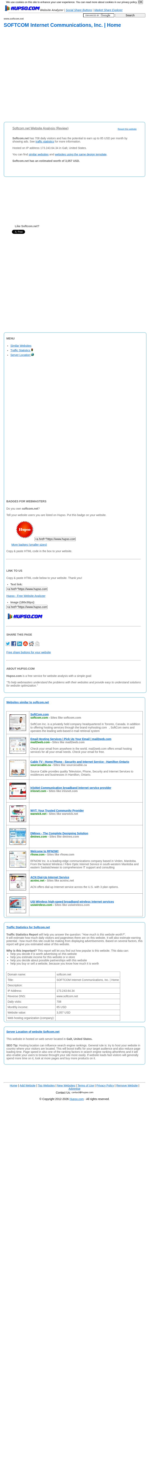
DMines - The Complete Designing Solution (59, 833)
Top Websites (46, 1085)
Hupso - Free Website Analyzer (25, 595)
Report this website (127, 129)
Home (13, 1085)
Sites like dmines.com (64, 836)
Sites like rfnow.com (60, 854)
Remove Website (127, 1085)
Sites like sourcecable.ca (70, 765)
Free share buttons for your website (28, 652)
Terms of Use (85, 1085)
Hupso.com (76, 1099)
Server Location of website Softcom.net (32, 1031)
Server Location (22, 355)
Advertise (74, 1088)
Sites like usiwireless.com (72, 905)
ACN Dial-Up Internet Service (49, 877)
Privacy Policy (105, 1085)
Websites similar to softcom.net (27, 702)
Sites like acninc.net (60, 880)
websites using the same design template (81, 154)
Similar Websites (20, 345)
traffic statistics (45, 141)
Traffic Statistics (21, 350)
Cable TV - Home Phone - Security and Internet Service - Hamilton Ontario (79, 761)
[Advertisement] (42, 75)
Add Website (28, 1085)
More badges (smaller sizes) (29, 544)
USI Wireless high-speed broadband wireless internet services (72, 901)
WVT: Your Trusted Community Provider (57, 810)
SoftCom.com (39, 714)
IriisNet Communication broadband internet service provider (70, 787)
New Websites (66, 1085)
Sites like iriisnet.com (63, 791)
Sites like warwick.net (63, 813)
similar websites (39, 154)
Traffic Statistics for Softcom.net (28, 927)
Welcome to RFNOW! (44, 851)
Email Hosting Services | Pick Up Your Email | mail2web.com (70, 739)
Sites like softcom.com (65, 717)
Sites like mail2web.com (68, 742)
